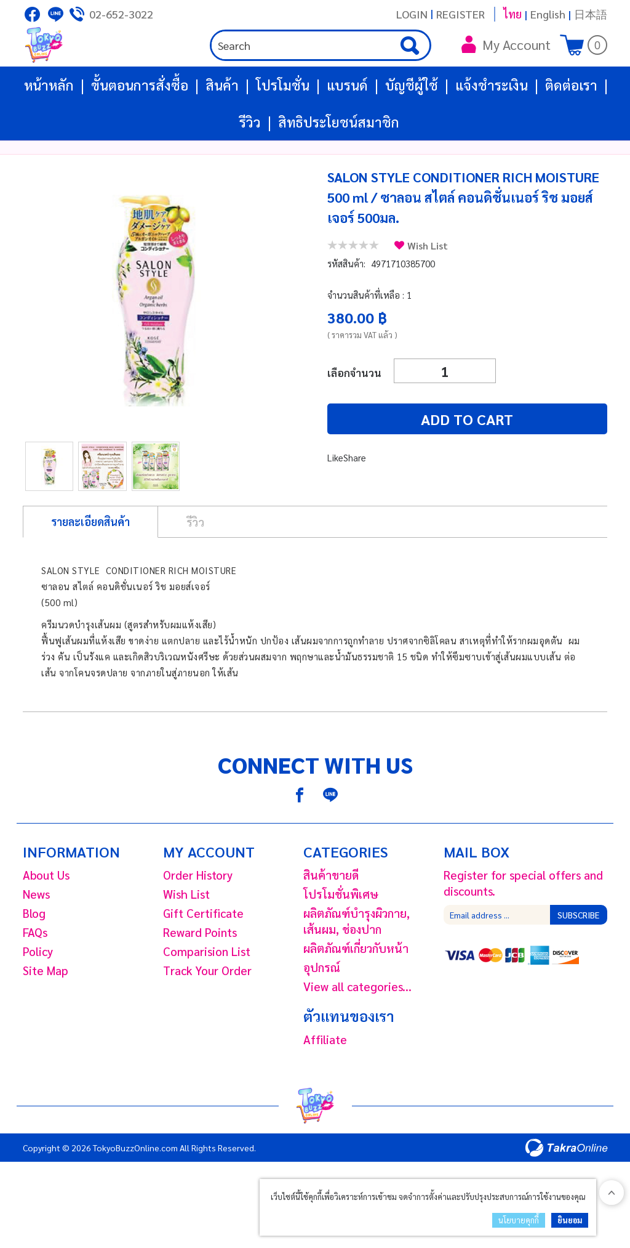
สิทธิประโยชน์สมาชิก (338, 159)
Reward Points (200, 969)
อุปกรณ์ (321, 1004)
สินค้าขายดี (331, 911)
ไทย (512, 14)
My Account (506, 63)
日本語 (590, 14)
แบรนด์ (347, 122)
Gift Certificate (203, 949)
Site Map (45, 1007)
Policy (38, 988)
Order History (198, 911)
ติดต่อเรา (571, 122)
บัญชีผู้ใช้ (411, 122)
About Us (46, 911)
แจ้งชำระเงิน (491, 122)
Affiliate (325, 1076)
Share (354, 494)
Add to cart (401, 456)
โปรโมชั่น (282, 122)
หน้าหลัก (49, 122)
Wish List (427, 282)
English (547, 14)
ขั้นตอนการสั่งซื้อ (139, 122)
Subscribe (578, 951)
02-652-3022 (121, 14)
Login (412, 14)
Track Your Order (207, 1007)
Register (460, 14)
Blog (34, 949)
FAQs (35, 969)
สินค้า (222, 122)
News (36, 930)
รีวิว (250, 159)
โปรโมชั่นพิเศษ (340, 930)
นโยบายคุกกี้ (518, 1220)
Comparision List (206, 988)
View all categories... (357, 1023)
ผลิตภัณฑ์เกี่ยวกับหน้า (356, 985)
